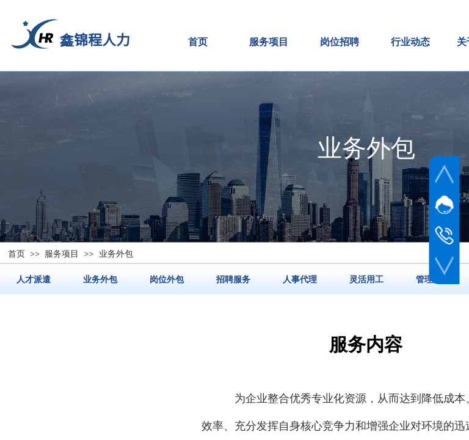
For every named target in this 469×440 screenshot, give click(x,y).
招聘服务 (233, 279)
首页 (198, 42)
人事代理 (300, 279)
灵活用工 (366, 279)
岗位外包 (167, 279)
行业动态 (410, 42)
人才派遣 (33, 279)
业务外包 (100, 279)
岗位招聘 (339, 42)
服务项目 (268, 42)
